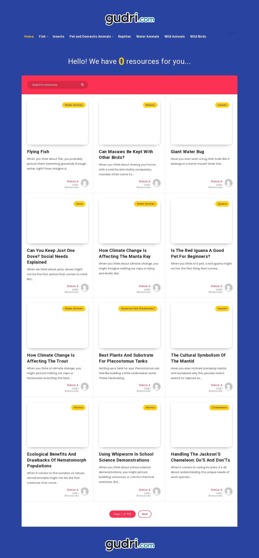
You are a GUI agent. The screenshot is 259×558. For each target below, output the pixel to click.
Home (29, 36)
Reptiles (124, 36)
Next (144, 514)
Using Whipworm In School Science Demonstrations (126, 457)
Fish (42, 36)
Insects (58, 36)
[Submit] (83, 84)
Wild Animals (175, 36)
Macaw (150, 105)
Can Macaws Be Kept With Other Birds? (126, 154)
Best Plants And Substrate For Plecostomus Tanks (126, 358)
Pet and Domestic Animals (90, 36)
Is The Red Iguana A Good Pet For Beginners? (197, 253)
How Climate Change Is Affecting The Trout (51, 358)
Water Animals (147, 36)
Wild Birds (198, 36)
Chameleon (219, 407)
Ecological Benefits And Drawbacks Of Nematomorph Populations (56, 460)
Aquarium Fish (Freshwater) (138, 308)
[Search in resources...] (57, 85)
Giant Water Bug (187, 151)
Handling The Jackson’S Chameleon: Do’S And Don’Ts (200, 457)
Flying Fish (38, 151)
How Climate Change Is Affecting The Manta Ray (125, 253)
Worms (78, 407)
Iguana (222, 203)
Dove (79, 203)
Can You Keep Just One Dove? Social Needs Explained (51, 256)
